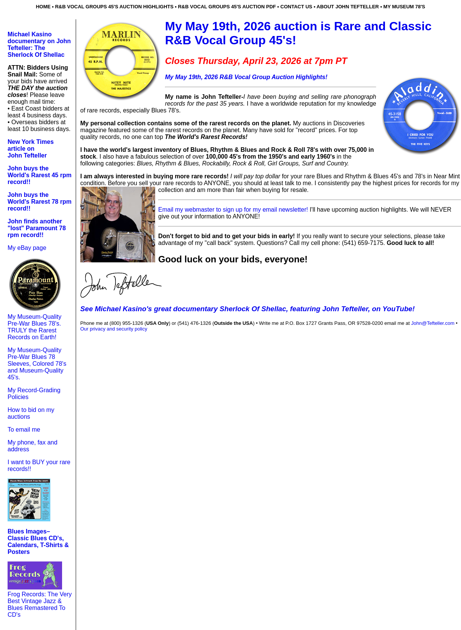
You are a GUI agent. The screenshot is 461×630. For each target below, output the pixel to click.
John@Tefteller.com (432, 323)
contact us (296, 6)
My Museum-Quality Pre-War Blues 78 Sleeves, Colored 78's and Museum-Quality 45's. (37, 363)
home (43, 6)
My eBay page (27, 248)
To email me (24, 429)
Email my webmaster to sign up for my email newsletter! (234, 209)
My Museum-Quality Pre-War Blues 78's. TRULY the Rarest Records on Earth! (34, 326)
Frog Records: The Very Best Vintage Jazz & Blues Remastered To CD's (40, 604)
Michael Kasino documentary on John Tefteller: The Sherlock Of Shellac (39, 44)
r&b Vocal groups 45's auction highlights (114, 6)
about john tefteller (347, 6)
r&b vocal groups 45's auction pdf (227, 6)
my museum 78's (404, 6)
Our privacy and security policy (113, 329)
